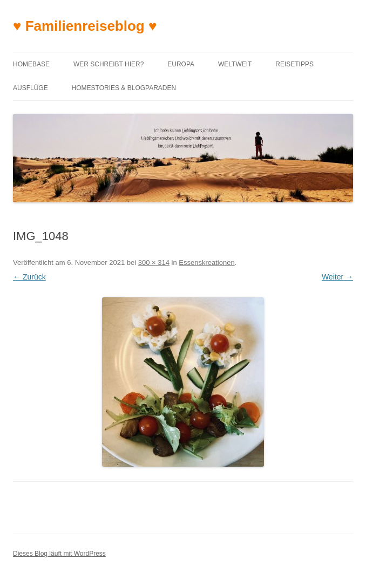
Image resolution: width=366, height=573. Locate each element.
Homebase (31, 64)
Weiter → (337, 276)
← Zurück (29, 276)
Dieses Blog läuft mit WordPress (59, 553)
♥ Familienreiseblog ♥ (85, 26)
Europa (180, 64)
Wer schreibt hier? (108, 64)
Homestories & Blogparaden (124, 88)
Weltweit (235, 64)
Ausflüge (30, 88)
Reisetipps (294, 64)
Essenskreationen (206, 262)
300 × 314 (154, 262)
